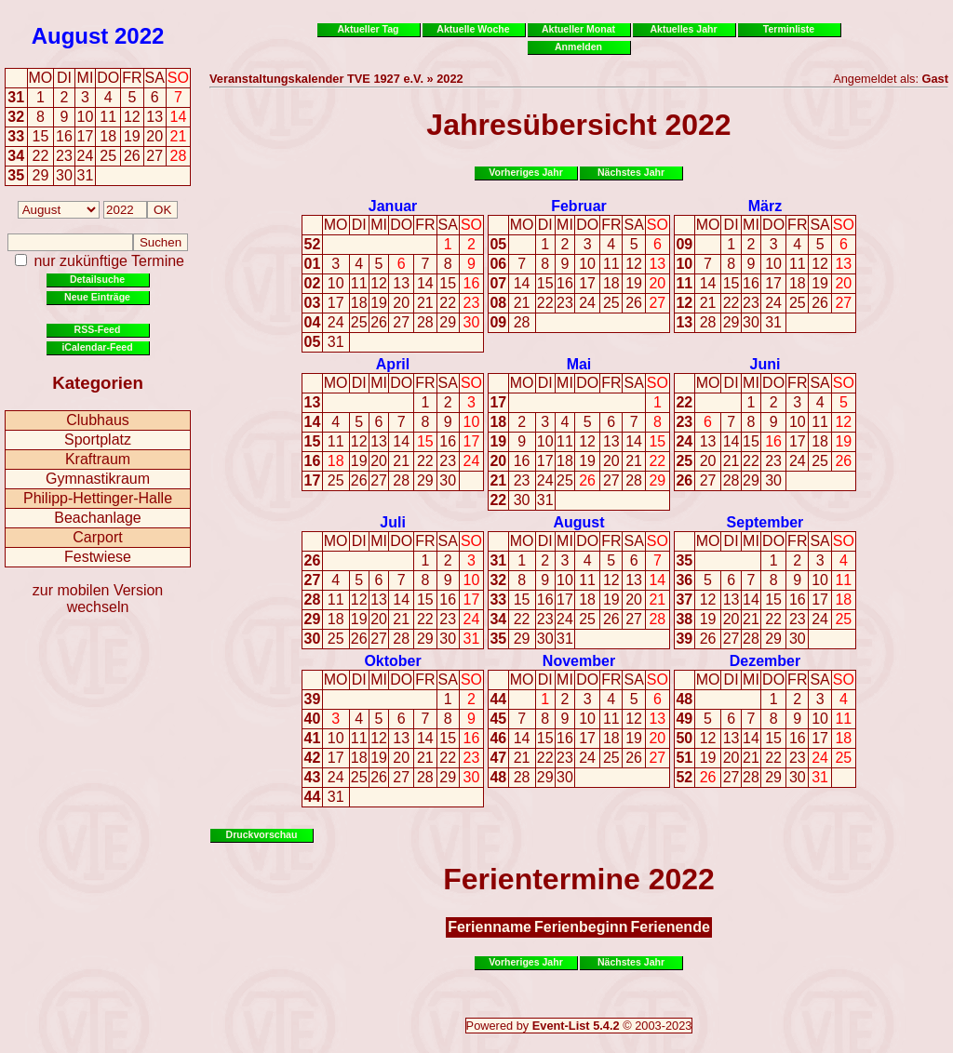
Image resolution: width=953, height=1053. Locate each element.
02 (312, 283)
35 (15, 175)
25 (359, 322)
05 (312, 342)
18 (359, 303)
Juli (393, 522)
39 (684, 638)
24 (336, 322)
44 (312, 797)
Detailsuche (97, 279)
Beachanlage (97, 518)
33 (15, 136)
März (765, 206)
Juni (764, 364)
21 (425, 303)
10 (336, 283)
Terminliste (788, 28)
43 (312, 777)
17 (336, 303)
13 (401, 283)
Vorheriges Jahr (526, 172)
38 (684, 619)
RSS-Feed (97, 329)
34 (15, 156)
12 (378, 283)
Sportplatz (97, 439)
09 (498, 322)
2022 (139, 35)
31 (15, 97)
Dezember (765, 661)
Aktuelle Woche (472, 28)
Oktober (392, 661)
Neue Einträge (97, 296)
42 (312, 758)
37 (684, 599)
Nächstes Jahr (630, 172)
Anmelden (578, 46)
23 (471, 303)
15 (447, 283)
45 (498, 718)
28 (425, 322)
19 (378, 303)
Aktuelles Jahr (683, 28)
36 (684, 580)
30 (471, 322)
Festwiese (97, 557)
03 (312, 303)
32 (15, 117)
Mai (579, 364)
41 (312, 738)
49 (684, 718)
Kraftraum (97, 459)
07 (498, 283)
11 (359, 283)
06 (498, 264)
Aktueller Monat (578, 28)
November (579, 661)
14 (425, 283)
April (392, 364)
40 (312, 718)
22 (447, 303)
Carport (97, 537)
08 (498, 303)
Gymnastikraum (98, 479)
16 (471, 283)
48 (498, 777)
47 (498, 758)
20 (401, 303)
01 (312, 264)
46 (498, 738)
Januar (393, 206)
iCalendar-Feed (96, 347)
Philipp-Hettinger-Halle (97, 498)
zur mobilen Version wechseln (98, 598)
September (765, 522)
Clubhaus (97, 420)
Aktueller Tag (367, 28)
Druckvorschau (262, 834)
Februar (579, 206)
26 (378, 322)
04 (312, 322)
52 (312, 244)
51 (684, 758)
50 (684, 738)
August (70, 35)
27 (401, 322)
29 (447, 322)
